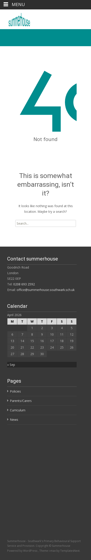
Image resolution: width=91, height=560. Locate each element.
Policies (15, 391)
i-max (52, 551)
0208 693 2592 (24, 284)
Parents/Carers (21, 401)
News (14, 419)
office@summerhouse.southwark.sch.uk (46, 290)
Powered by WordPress (22, 551)
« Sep (11, 364)
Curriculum (17, 410)
